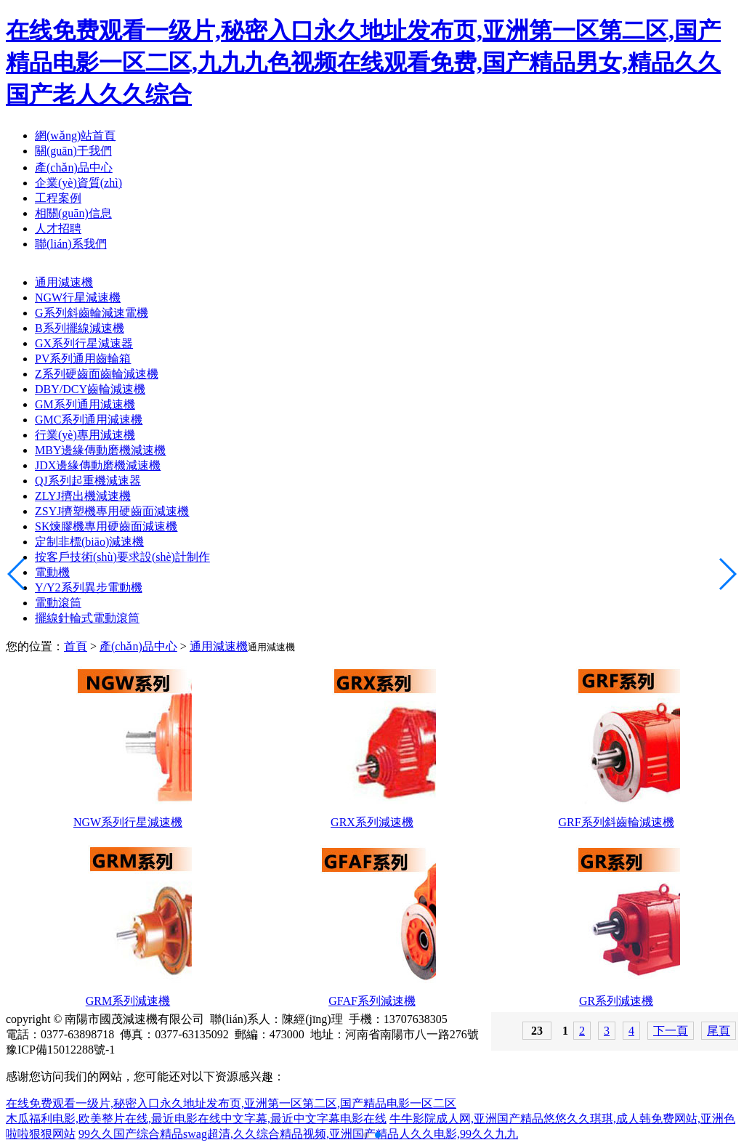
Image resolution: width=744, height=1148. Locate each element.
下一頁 (670, 1030)
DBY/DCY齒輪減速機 (90, 389)
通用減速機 (64, 282)
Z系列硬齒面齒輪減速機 (96, 374)
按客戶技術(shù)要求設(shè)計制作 (122, 557)
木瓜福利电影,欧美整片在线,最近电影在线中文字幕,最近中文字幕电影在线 (196, 1118)
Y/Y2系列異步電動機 (88, 587)
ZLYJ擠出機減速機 (83, 496)
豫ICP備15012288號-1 (60, 1049)
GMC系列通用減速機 (88, 419)
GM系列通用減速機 (85, 404)
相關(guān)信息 (73, 213)
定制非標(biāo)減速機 (89, 541)
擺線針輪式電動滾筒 (87, 618)
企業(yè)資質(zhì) (78, 183)
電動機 (52, 572)
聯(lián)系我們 (71, 244)
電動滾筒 (58, 603)
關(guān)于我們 (73, 151)
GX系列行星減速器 (84, 343)
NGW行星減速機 (78, 297)
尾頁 (718, 1030)
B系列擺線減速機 (79, 328)
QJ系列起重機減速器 (88, 480)
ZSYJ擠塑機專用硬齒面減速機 (112, 511)
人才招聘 (58, 228)
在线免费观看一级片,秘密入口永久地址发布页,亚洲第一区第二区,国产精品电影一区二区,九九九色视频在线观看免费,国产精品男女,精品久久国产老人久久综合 (363, 62)
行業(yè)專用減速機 (85, 435)
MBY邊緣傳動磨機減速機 (100, 450)
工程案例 (58, 198)
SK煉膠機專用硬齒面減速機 (106, 526)
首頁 (75, 646)
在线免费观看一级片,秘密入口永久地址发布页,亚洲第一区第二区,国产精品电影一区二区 (231, 1103)
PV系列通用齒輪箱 (83, 358)
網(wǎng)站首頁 (75, 135)
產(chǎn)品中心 (74, 167)
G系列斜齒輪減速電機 (91, 313)
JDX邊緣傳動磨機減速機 (98, 465)
